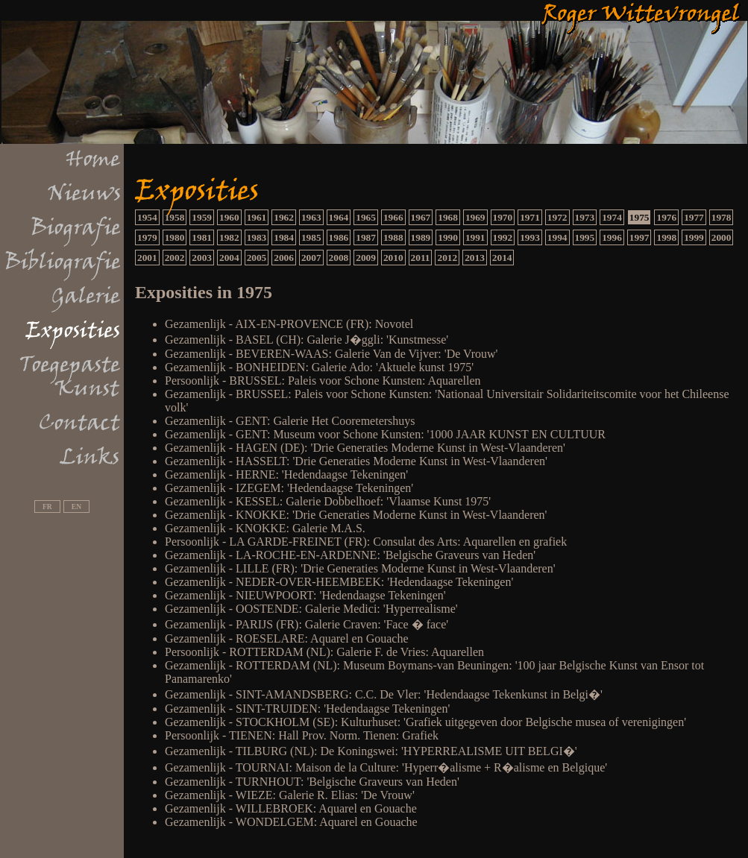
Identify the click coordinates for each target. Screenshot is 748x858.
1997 (639, 237)
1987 (366, 237)
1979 (147, 237)
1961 (257, 217)
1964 (339, 217)
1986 (339, 237)
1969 (475, 217)
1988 (393, 237)
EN (76, 506)
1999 (694, 237)
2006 (284, 257)
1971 (530, 217)
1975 (639, 217)
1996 (612, 237)
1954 (147, 217)
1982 (229, 237)
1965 (366, 217)
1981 (202, 237)
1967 (421, 217)
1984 (284, 237)
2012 (447, 257)
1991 (475, 237)
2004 (229, 257)
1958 (175, 217)
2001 (147, 257)
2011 (420, 257)
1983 (257, 237)
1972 (557, 217)
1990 (448, 237)
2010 (393, 257)
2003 (202, 257)
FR (47, 506)
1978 (721, 217)
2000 (721, 237)
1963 (311, 217)
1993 (530, 237)
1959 (202, 217)
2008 (339, 257)
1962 (284, 217)
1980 (175, 237)
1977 (694, 217)
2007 (311, 257)
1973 (585, 217)
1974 (612, 217)
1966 (393, 217)
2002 (175, 257)
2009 (366, 257)
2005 (257, 257)
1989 (421, 237)
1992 (503, 237)
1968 (448, 217)
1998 (666, 237)
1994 (557, 237)
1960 (229, 217)
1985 (311, 237)
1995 (585, 237)
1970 (503, 217)
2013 (475, 257)
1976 (666, 217)
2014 (502, 257)
